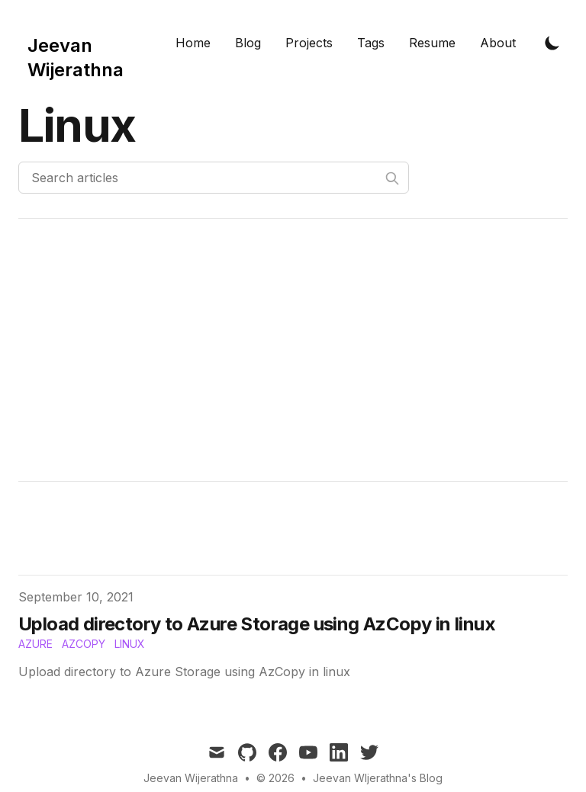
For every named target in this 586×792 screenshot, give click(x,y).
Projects (309, 42)
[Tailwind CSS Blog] (90, 43)
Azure (35, 643)
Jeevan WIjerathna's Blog (378, 777)
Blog (248, 42)
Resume (432, 42)
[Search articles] (213, 178)
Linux (129, 643)
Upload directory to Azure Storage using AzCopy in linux (256, 624)
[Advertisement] (293, 350)
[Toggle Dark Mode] (552, 42)
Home (193, 42)
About (498, 42)
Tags (371, 42)
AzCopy (83, 643)
